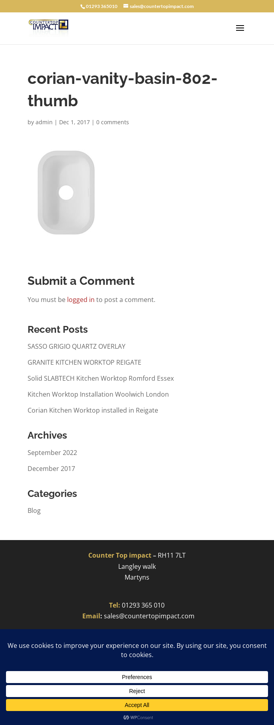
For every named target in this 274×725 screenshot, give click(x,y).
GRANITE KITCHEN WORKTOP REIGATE (84, 362)
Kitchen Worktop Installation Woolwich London (98, 394)
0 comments (112, 122)
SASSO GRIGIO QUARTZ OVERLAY (76, 346)
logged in (81, 299)
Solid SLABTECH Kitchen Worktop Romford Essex (101, 378)
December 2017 (51, 468)
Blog (34, 510)
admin (44, 122)
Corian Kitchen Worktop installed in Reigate (93, 410)
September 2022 (52, 452)
